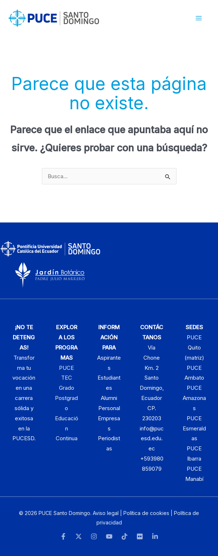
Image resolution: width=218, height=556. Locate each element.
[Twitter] (78, 536)
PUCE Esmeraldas (194, 428)
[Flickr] (139, 536)
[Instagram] (94, 536)
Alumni (109, 397)
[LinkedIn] (155, 536)
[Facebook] (63, 536)
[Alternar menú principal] (199, 18)
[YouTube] (109, 536)
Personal (109, 408)
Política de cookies (146, 513)
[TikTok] (124, 536)
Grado (66, 387)
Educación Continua (66, 428)
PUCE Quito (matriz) (194, 347)
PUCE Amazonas (194, 398)
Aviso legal (106, 513)
